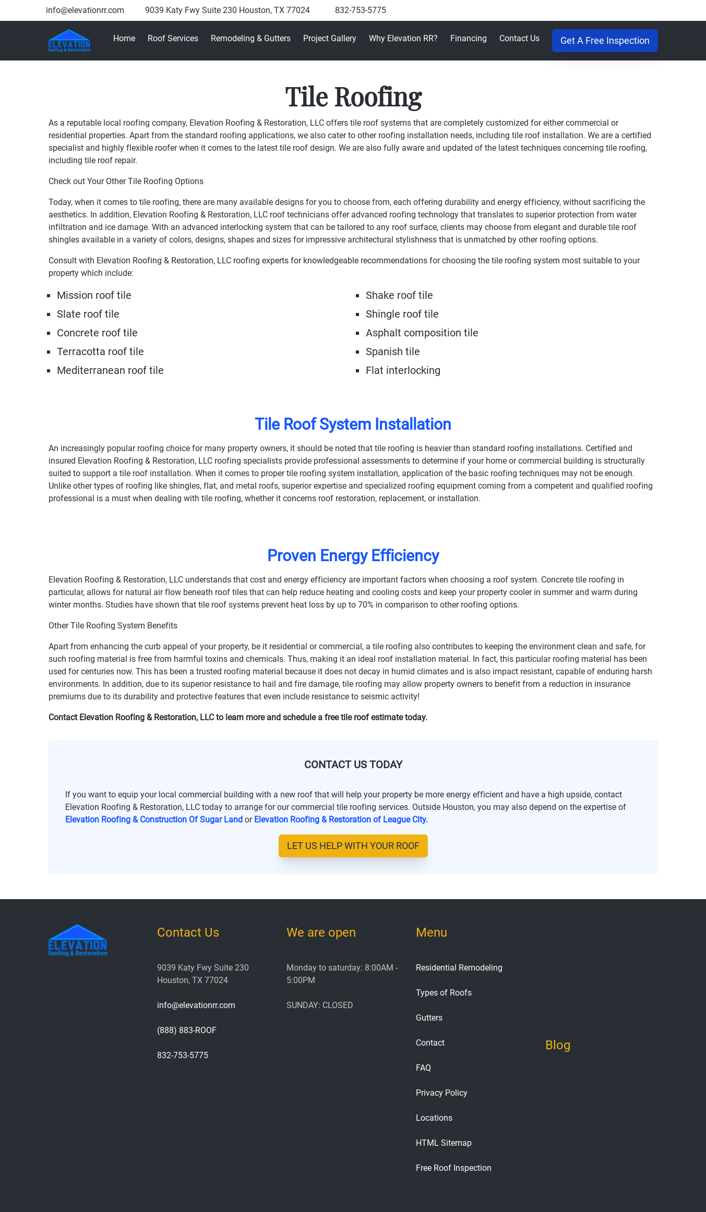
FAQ (423, 1068)
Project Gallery (329, 38)
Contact (430, 1043)
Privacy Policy (442, 1093)
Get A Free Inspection (605, 40)
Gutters (429, 1018)
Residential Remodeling (459, 968)
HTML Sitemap (444, 1143)
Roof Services (173, 38)
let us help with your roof (353, 845)
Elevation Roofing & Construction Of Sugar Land (154, 820)
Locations (434, 1118)
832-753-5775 (360, 10)
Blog (557, 1045)
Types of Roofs (444, 993)
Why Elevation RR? (403, 38)
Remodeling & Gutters (251, 38)
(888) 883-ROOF (187, 1030)
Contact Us (519, 38)
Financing (468, 38)
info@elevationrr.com (85, 10)
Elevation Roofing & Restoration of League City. (341, 820)
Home (124, 38)
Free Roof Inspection (454, 1168)
